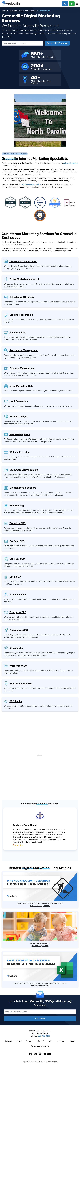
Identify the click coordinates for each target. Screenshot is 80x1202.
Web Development (19, 434)
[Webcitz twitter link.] (39, 1054)
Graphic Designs (18, 416)
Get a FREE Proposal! (57, 43)
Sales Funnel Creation (21, 297)
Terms (40, 1046)
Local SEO (15, 576)
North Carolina (31, 11)
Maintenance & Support (22, 487)
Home (4, 11)
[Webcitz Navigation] (76, 3)
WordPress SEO (18, 665)
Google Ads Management (23, 350)
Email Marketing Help (21, 386)
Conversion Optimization (23, 261)
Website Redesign (19, 452)
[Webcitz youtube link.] (49, 1054)
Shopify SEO (16, 648)
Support (8, 1041)
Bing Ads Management (22, 368)
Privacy (72, 1041)
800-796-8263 (44, 1036)
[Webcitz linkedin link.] (44, 1054)
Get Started (40, 1019)
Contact (41, 1041)
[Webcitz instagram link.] (35, 1054)
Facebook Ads (17, 332)
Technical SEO (17, 523)
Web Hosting (16, 505)
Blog (50, 1041)
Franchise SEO (17, 594)
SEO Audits (15, 701)
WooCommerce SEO (20, 683)
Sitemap (61, 1041)
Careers (29, 1041)
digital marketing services (31, 184)
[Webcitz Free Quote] (72, 3)
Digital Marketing (15, 11)
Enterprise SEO (17, 612)
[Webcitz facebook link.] (30, 1054)
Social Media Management (24, 279)
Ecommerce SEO (18, 630)
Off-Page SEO (17, 559)
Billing (19, 1041)
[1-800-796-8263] (65, 3)
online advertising (70, 163)
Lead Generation (18, 401)
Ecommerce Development (23, 470)
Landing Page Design (21, 314)
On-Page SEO (17, 541)
